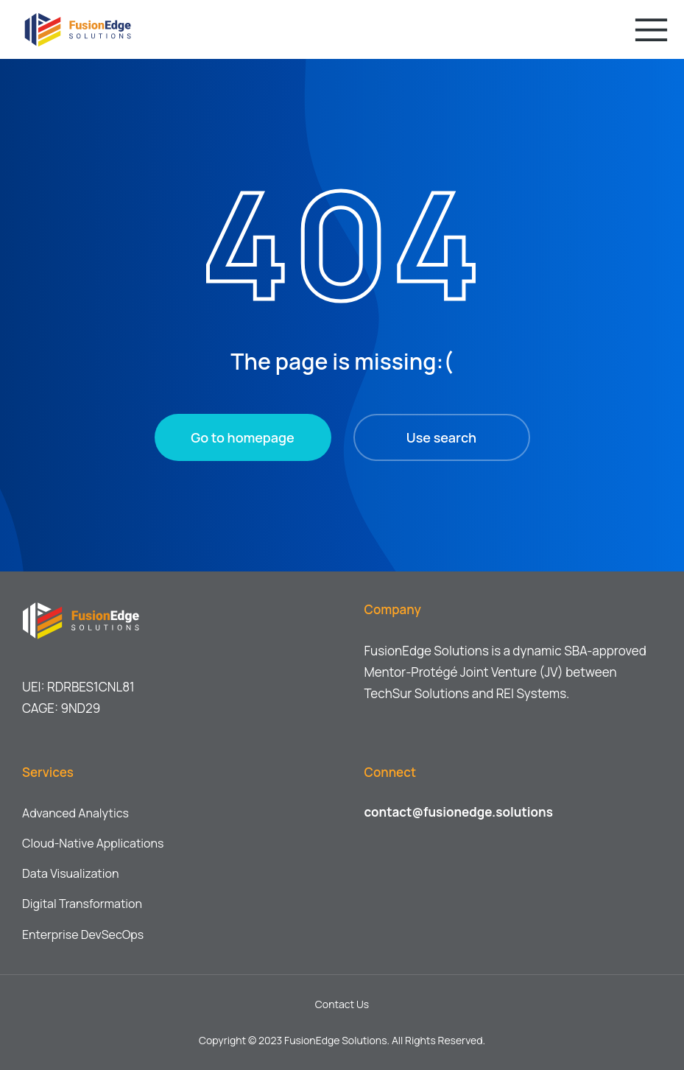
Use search (441, 437)
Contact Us (342, 1004)
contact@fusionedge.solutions (458, 811)
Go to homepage (242, 437)
